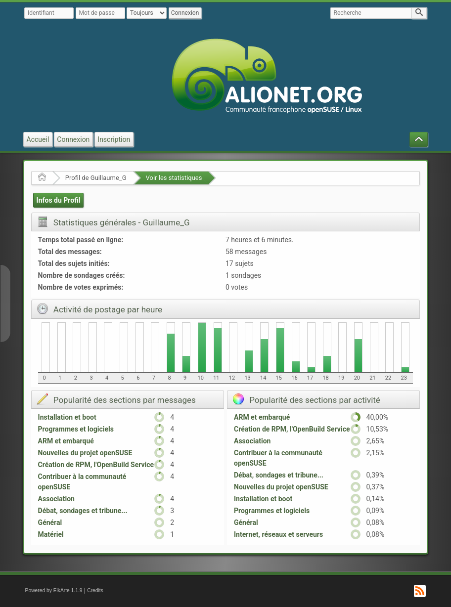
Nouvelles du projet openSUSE (85, 453)
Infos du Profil (59, 200)
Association (56, 499)
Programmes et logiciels (76, 429)
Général (50, 522)
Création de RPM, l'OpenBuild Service (96, 465)
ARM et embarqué (66, 441)
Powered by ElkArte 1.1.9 (54, 590)
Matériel (51, 534)
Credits (95, 590)
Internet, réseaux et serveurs (278, 534)
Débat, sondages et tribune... (83, 511)
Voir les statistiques (174, 177)
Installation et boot (67, 417)
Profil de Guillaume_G (96, 177)
